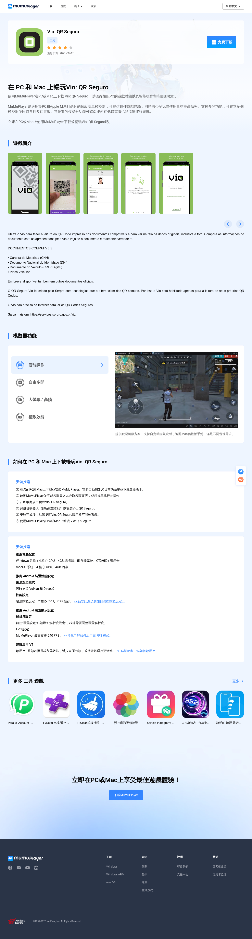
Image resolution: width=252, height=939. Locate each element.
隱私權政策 (219, 867)
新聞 (144, 867)
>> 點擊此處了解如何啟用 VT (137, 651)
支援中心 (182, 874)
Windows (112, 867)
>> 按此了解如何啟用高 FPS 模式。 (87, 635)
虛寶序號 (147, 890)
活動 (144, 882)
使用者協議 (219, 874)
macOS (111, 882)
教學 (144, 874)
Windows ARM (115, 874)
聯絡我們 (182, 867)
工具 (52, 40)
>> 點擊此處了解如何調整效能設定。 (99, 601)
